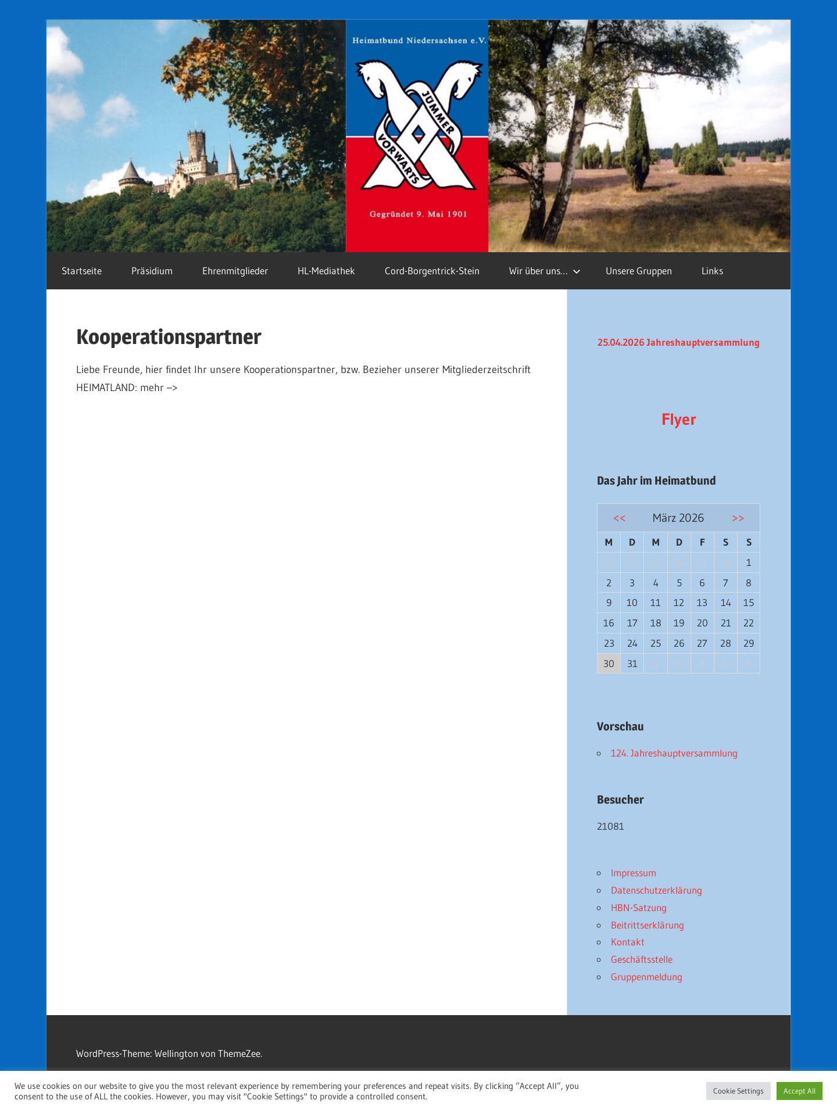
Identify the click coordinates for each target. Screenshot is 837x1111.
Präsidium (152, 270)
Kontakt (628, 942)
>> (738, 517)
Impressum (633, 872)
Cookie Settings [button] (738, 1090)
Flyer (678, 419)
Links (712, 270)
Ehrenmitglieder (235, 270)
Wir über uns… (545, 270)
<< (619, 517)
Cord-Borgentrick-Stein (432, 270)
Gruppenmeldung (646, 976)
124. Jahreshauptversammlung (674, 753)
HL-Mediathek (326, 270)
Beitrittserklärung (647, 925)
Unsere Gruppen (639, 270)
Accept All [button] (799, 1090)
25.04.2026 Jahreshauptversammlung (679, 342)
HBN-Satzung (639, 907)
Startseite (82, 270)
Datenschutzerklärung (656, 890)
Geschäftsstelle (642, 959)
